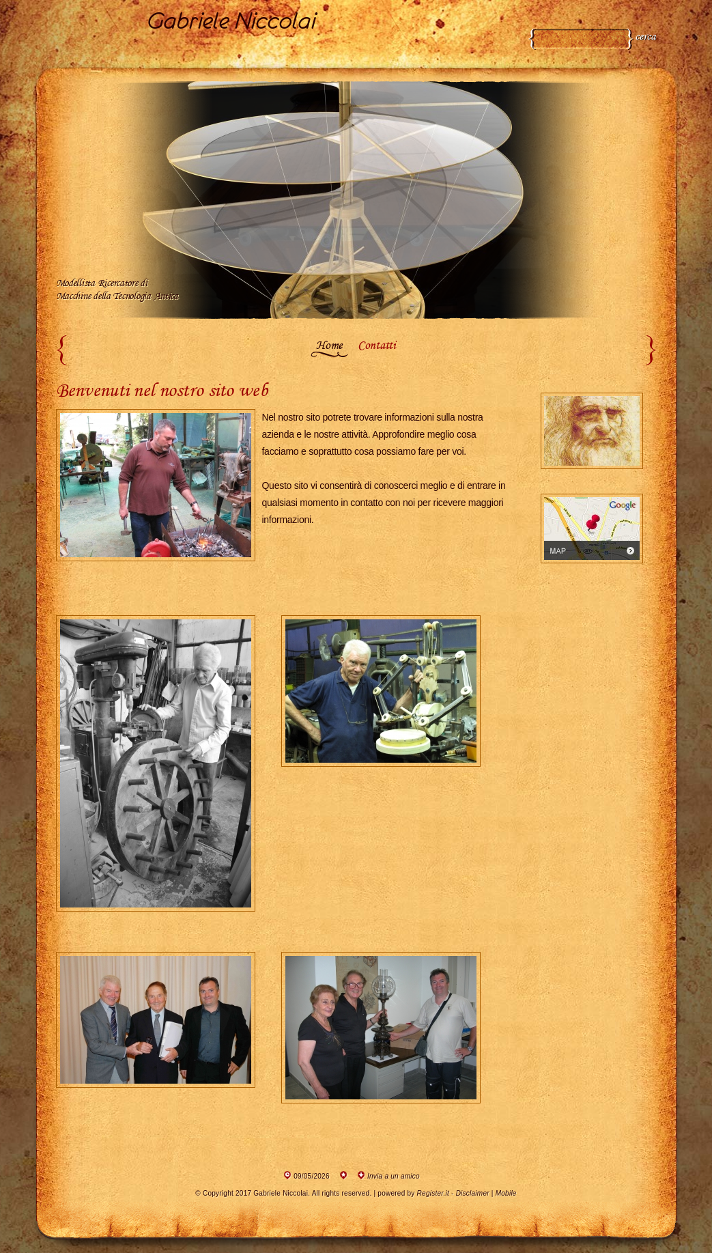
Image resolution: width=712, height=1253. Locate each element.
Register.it (433, 1193)
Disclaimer (472, 1193)
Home (329, 346)
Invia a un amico (393, 1176)
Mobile (506, 1193)
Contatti (377, 346)
